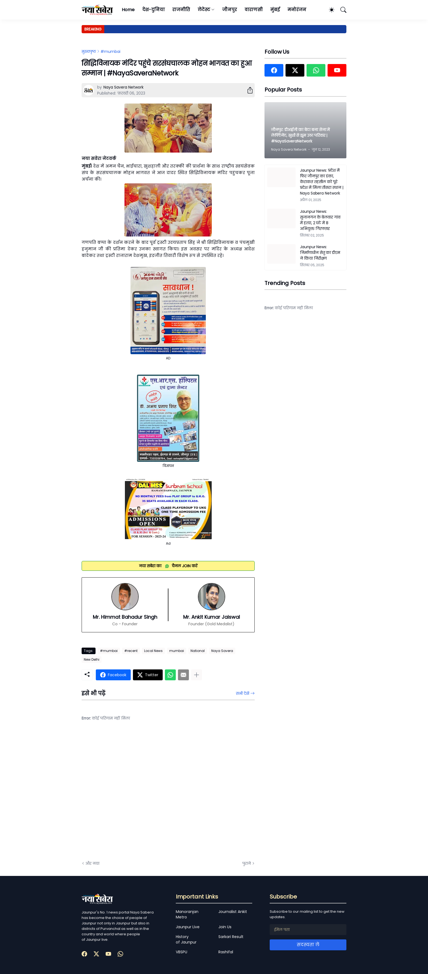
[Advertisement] (136, 795)
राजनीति (181, 10)
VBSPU (181, 952)
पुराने (246, 863)
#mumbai (110, 51)
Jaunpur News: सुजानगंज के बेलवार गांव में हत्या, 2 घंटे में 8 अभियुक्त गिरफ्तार (320, 220)
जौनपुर (229, 10)
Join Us (224, 927)
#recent (131, 650)
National (198, 650)
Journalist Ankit (232, 911)
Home (128, 10)
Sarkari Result (230, 936)
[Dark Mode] (328, 9)
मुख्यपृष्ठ (89, 51)
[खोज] (340, 9)
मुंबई (275, 10)
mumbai (176, 650)
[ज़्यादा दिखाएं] (196, 674)
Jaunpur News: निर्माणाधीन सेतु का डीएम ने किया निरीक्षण (320, 252)
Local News (153, 650)
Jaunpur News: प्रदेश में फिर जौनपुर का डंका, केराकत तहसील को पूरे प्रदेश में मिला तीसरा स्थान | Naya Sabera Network (321, 182)
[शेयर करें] (247, 90)
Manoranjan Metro (187, 914)
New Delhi (91, 659)
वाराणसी (254, 10)
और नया (92, 863)
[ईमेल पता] (308, 929)
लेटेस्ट (204, 10)
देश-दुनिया (153, 10)
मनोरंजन (296, 10)
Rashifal (225, 952)
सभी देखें (242, 693)
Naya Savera (222, 650)
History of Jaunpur (186, 939)
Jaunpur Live (188, 927)
